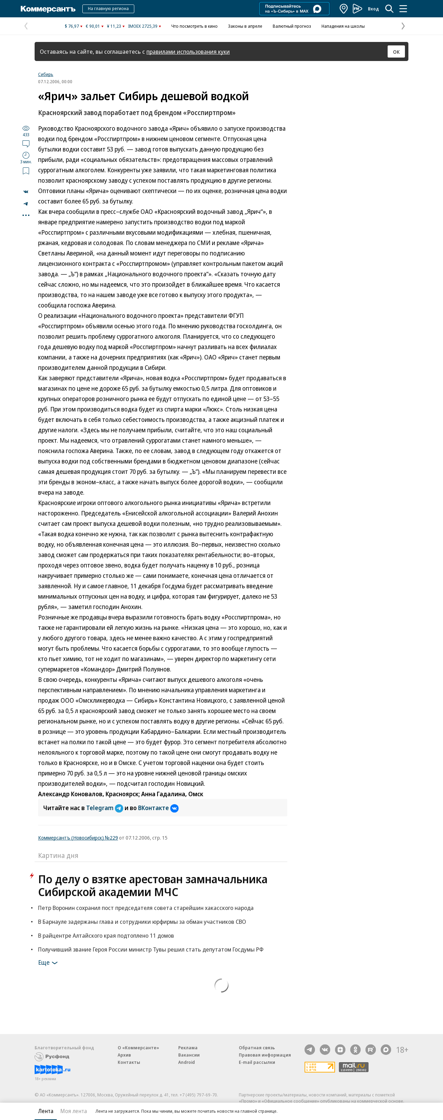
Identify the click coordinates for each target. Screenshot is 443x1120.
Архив (124, 1055)
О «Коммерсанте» (138, 1047)
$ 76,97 (72, 26)
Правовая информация (265, 1055)
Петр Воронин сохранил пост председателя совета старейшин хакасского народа (146, 908)
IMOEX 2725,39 (142, 26)
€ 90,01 (93, 26)
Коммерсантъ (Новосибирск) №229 (78, 837)
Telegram (105, 808)
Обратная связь (257, 1047)
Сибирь (45, 74)
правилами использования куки (188, 51)
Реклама (188, 1047)
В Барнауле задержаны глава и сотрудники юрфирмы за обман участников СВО (142, 922)
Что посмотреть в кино (194, 26)
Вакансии (189, 1055)
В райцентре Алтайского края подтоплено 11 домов (106, 935)
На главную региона (108, 8)
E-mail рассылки (257, 1062)
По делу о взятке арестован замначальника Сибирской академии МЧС (153, 885)
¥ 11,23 (114, 26)
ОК (396, 51)
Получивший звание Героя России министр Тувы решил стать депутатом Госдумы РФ (150, 949)
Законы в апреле (245, 26)
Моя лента (73, 1111)
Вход (373, 9)
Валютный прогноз (292, 26)
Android (186, 1062)
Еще (49, 963)
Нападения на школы (343, 26)
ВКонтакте (158, 808)
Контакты (129, 1062)
